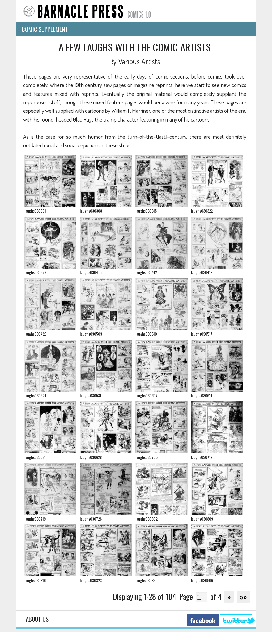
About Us (37, 619)
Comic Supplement (45, 29)
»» (243, 596)
